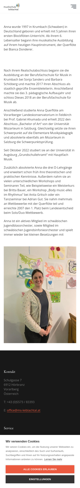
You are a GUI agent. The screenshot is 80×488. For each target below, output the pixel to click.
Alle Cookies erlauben (40, 469)
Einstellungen (40, 479)
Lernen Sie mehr (53, 459)
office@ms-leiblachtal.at (23, 410)
